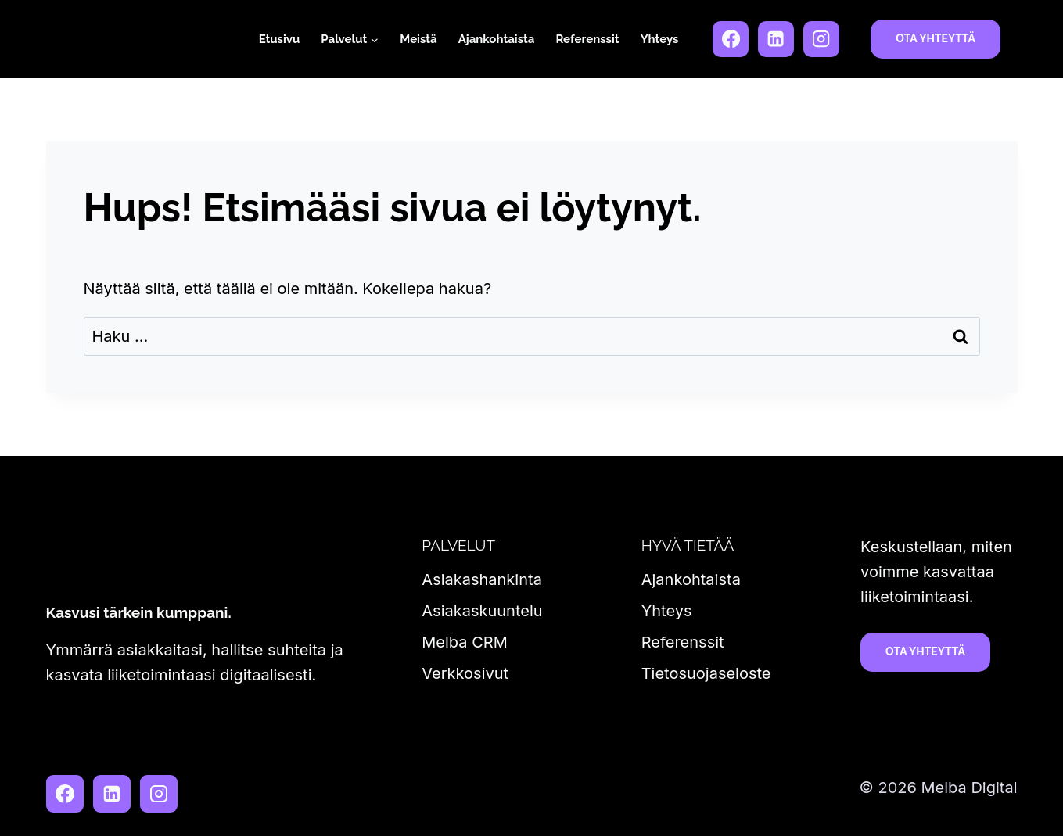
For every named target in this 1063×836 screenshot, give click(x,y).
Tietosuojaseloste (706, 673)
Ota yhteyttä (935, 38)
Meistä (418, 39)
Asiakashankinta (482, 579)
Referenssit (587, 39)
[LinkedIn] (776, 39)
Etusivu (279, 39)
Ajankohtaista (496, 39)
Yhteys (660, 39)
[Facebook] (731, 39)
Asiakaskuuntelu (482, 610)
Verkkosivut (465, 673)
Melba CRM (464, 642)
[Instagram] (821, 39)
